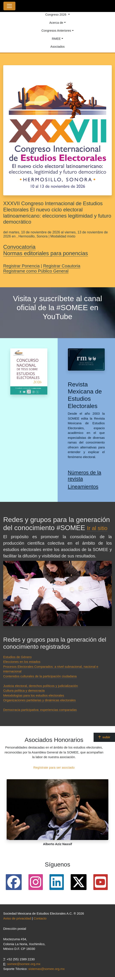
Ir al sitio (97, 528)
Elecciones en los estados (21, 661)
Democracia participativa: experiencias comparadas (40, 710)
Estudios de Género (17, 657)
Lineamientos (83, 486)
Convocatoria (19, 247)
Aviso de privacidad (17, 918)
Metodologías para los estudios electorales (33, 695)
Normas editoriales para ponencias (45, 253)
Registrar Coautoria (61, 266)
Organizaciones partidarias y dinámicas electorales (39, 700)
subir (104, 737)
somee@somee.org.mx (23, 964)
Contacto (40, 918)
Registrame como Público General (36, 271)
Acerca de (56, 22)
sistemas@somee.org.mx (46, 969)
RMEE (56, 38)
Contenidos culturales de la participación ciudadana (40, 676)
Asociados (57, 46)
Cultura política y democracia (24, 690)
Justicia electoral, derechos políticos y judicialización (40, 686)
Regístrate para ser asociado (54, 767)
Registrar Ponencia (21, 266)
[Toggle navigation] (9, 6)
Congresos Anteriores (56, 30)
